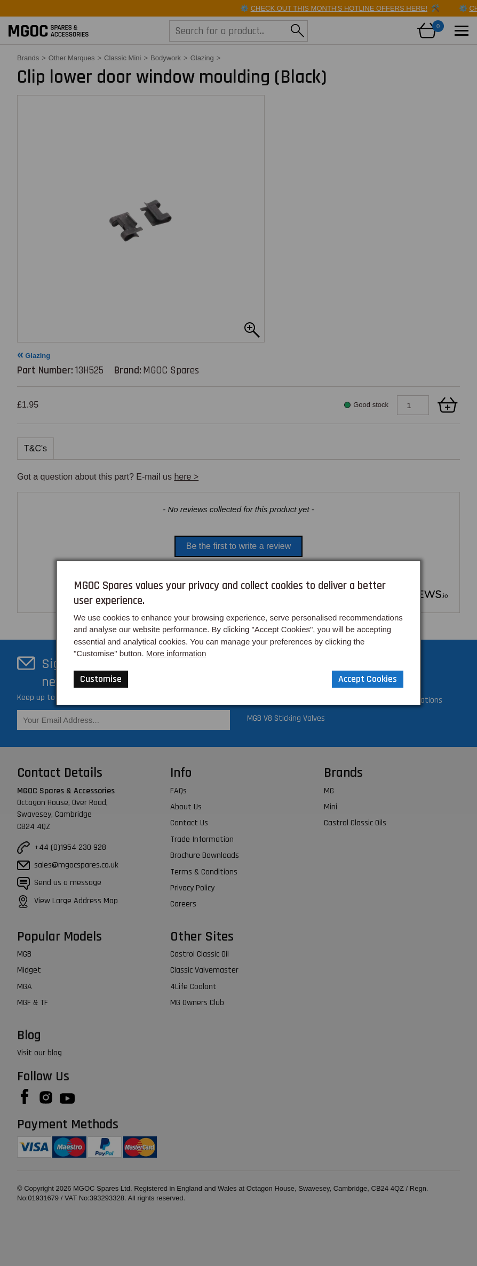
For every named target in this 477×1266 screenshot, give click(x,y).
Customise (101, 679)
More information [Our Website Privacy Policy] (176, 653)
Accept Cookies (367, 679)
